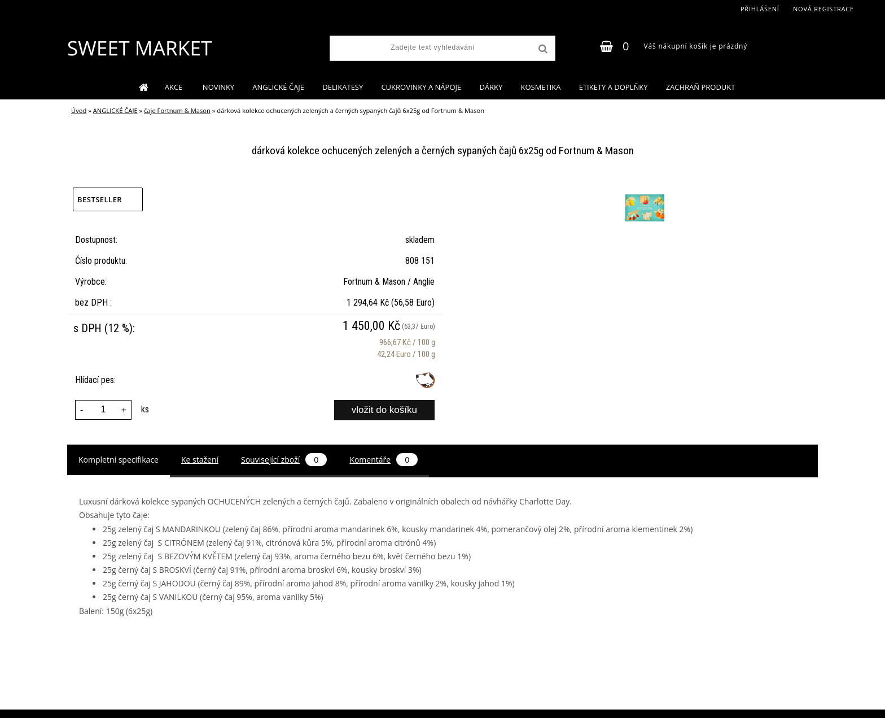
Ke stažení (199, 459)
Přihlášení (760, 9)
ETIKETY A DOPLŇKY (613, 87)
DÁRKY (490, 87)
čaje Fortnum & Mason (177, 110)
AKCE (175, 87)
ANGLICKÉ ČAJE (278, 87)
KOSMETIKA (540, 87)
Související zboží (284, 459)
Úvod (78, 110)
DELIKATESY (342, 87)
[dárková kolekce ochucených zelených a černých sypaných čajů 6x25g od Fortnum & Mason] (643, 187)
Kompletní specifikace (118, 459)
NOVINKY (218, 87)
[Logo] (139, 48)
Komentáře (383, 459)
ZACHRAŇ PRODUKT (700, 87)
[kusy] (103, 410)
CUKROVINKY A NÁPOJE (421, 87)
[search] (542, 49)
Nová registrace (823, 9)
